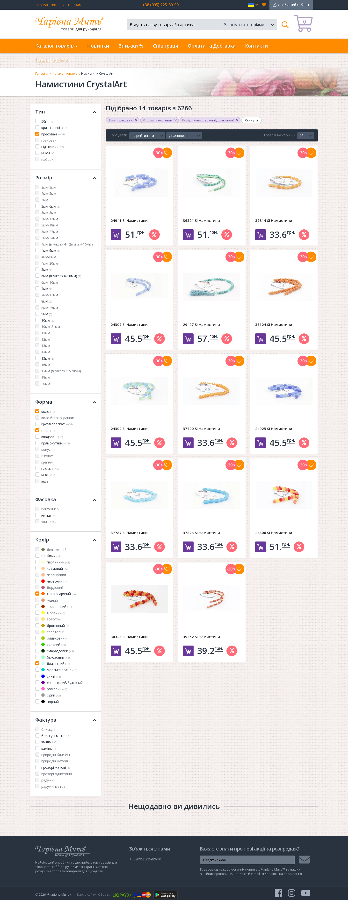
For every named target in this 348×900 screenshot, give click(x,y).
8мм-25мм (49, 307)
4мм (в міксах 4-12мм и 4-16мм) (67, 244)
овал (48, 430)
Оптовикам (72, 4)
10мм (47, 320)
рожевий (54, 689)
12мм (45, 339)
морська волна (59, 670)
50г (48, 121)
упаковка (48, 521)
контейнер (50, 509)
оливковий (55, 638)
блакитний (55, 663)
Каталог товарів (65, 73)
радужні (47, 780)
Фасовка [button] (65, 499)
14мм (45, 352)
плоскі (49, 468)
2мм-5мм (48, 193)
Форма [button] (65, 402)
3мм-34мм (49, 238)
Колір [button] (65, 539)
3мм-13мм (49, 219)
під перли (52, 146)
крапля (47, 462)
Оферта (104, 894)
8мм (46, 301)
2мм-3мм (48, 187)
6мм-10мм (49, 282)
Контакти (256, 46)
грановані (49, 140)
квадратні (52, 437)
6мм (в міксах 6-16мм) (61, 276)
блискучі (48, 729)
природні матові (54, 761)
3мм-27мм (49, 231)
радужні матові (53, 786)
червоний (54, 581)
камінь (48, 748)
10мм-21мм (50, 326)
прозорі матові (55, 767)
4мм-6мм (50, 250)
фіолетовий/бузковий (64, 682)
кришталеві (54, 127)
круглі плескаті (56, 424)
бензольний (53, 549)
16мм (45, 364)
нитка (48, 515)
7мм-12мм (49, 295)
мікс (48, 474)
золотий (51, 619)
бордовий (52, 587)
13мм (45, 345)
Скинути (251, 120)
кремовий (54, 568)
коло (48, 411)
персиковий (53, 575)
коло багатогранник (58, 417)
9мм (46, 314)
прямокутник (55, 443)
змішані (49, 742)
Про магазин (45, 4)
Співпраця (165, 46)
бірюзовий (55, 657)
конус (46, 449)
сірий (51, 695)
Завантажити (51, 60)
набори (47, 159)
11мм (45, 333)
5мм (46, 269)
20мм (45, 383)
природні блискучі (56, 754)
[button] (253, 5)
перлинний (55, 562)
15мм (47, 358)
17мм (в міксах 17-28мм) (61, 371)
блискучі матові (56, 735)
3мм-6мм (50, 206)
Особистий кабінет (293, 4)
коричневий (56, 606)
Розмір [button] (65, 177)
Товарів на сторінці (279, 135)
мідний (49, 600)
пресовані (53, 134)
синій (51, 676)
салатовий (52, 632)
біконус (47, 456)
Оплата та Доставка (211, 46)
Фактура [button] (65, 720)
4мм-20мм (49, 263)
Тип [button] (65, 111)
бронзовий (55, 625)
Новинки (98, 46)
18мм (45, 377)
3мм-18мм (49, 225)
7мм (46, 288)
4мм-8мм (48, 257)
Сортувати (118, 135)
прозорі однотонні (56, 774)
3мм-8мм (48, 212)
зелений (53, 644)
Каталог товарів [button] (56, 46)
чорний (52, 701)
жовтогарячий (58, 593)
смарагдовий (57, 651)
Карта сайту (86, 894)
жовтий (53, 613)
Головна (41, 73)
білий (51, 556)
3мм (44, 199)
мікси (48, 153)
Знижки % (131, 46)
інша (45, 481)
